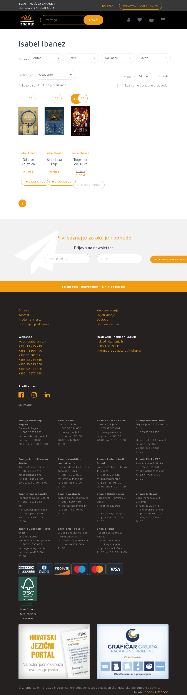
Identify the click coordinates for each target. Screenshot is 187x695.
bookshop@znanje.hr (36, 436)
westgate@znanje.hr (74, 505)
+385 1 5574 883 (31, 501)
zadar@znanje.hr (111, 478)
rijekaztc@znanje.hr (152, 470)
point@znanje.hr (111, 544)
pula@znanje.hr (71, 432)
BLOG (22, 3)
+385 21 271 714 (31, 470)
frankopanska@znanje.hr (33, 509)
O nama (23, 310)
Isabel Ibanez (28, 153)
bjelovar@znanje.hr (152, 509)
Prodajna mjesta (30, 319)
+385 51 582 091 (30, 355)
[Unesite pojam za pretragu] (71, 20)
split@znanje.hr (32, 474)
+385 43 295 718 (30, 346)
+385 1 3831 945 (109, 540)
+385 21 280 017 (70, 536)
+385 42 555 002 (70, 474)
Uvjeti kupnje (106, 315)
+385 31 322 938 (109, 505)
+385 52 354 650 (30, 369)
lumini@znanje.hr (72, 478)
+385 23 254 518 (30, 359)
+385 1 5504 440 (30, 350)
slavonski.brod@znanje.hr (152, 440)
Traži (93, 20)
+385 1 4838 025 (31, 544)
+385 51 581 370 (149, 467)
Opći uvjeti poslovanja (33, 324)
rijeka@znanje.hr (111, 432)
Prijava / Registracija (140, 5)
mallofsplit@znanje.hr (75, 540)
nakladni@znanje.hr (110, 341)
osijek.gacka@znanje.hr (111, 513)
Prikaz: (127, 76)
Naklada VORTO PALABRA (36, 8)
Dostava (102, 319)
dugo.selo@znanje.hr (35, 548)
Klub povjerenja (108, 310)
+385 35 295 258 (30, 364)
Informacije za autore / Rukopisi (119, 350)
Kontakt (23, 315)
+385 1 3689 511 (108, 346)
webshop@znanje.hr (32, 341)
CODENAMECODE (157, 692)
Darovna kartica (108, 324)
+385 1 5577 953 (30, 373)
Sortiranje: (25, 75)
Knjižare (107, 6)
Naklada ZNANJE (41, 3)
